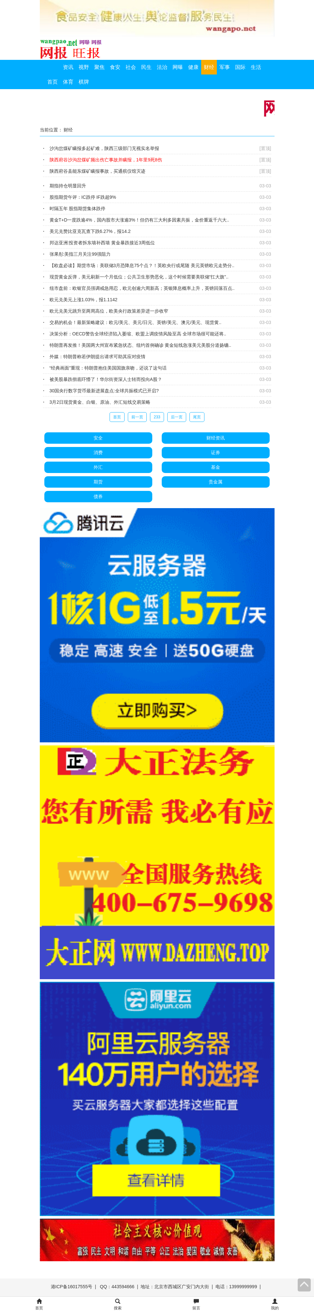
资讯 (68, 67)
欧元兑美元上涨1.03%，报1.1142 (84, 299)
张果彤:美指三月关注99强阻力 (80, 254)
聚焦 (99, 67)
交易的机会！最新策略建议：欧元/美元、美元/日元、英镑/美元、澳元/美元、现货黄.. (135, 322)
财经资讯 (215, 437)
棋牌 (84, 82)
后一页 (177, 417)
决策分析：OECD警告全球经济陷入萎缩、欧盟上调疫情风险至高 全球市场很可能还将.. (138, 333)
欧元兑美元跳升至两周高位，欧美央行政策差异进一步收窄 (109, 311)
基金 (215, 467)
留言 (196, 1304)
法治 (162, 67)
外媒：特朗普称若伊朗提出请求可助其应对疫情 (97, 356)
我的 (275, 1304)
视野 (84, 67)
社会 (131, 67)
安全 (98, 437)
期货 (98, 481)
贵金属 (215, 481)
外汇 (98, 467)
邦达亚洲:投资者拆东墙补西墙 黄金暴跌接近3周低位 (102, 242)
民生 (146, 67)
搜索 (118, 1304)
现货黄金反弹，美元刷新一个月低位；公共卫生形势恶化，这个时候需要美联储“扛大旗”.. (139, 276)
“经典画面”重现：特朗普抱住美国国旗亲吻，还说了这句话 (108, 368)
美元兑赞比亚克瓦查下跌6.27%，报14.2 (90, 231)
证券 (215, 452)
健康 (193, 67)
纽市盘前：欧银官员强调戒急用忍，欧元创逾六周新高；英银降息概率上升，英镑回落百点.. (142, 288)
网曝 (177, 67)
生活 (256, 67)
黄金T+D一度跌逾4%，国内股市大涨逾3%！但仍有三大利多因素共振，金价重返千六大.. (139, 220)
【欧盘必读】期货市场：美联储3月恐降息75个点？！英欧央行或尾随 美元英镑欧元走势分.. (142, 265)
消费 (98, 452)
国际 (240, 67)
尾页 (197, 417)
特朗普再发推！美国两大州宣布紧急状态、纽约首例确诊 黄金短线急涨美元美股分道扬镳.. (141, 345)
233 (157, 417)
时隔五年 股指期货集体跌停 (78, 208)
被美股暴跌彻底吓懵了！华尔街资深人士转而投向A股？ (106, 379)
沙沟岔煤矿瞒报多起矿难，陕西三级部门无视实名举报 (104, 148)
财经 (209, 67)
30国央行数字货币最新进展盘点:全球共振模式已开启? (104, 390)
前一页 (137, 417)
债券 (98, 496)
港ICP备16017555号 (72, 1286)
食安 (115, 67)
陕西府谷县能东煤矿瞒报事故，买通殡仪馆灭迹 (97, 171)
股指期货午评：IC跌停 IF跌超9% (83, 197)
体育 (68, 82)
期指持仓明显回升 (68, 185)
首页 (52, 82)
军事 (224, 67)
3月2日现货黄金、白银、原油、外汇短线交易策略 (100, 402)
